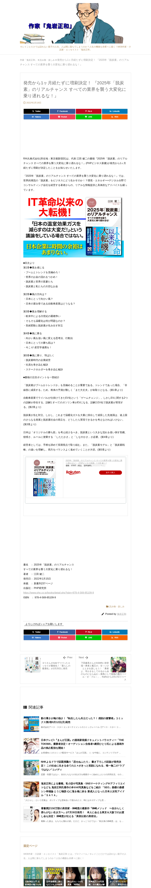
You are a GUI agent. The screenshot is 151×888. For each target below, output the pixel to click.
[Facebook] (62, 111)
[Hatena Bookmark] (36, 116)
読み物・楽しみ (116, 606)
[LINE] (88, 116)
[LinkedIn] (115, 111)
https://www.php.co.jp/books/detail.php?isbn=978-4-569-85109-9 (58, 592)
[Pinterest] (88, 111)
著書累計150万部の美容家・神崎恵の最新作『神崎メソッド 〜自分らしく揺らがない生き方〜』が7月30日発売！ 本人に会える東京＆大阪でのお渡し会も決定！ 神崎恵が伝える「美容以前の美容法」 (82, 812)
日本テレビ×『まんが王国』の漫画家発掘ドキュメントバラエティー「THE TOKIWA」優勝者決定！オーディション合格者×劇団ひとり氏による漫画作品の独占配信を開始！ (82, 744)
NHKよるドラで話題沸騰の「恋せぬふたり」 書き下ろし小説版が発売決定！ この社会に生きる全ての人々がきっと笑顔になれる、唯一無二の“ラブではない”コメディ (82, 766)
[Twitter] (36, 111)
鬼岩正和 (121, 614)
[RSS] (115, 116)
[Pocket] (62, 116)
